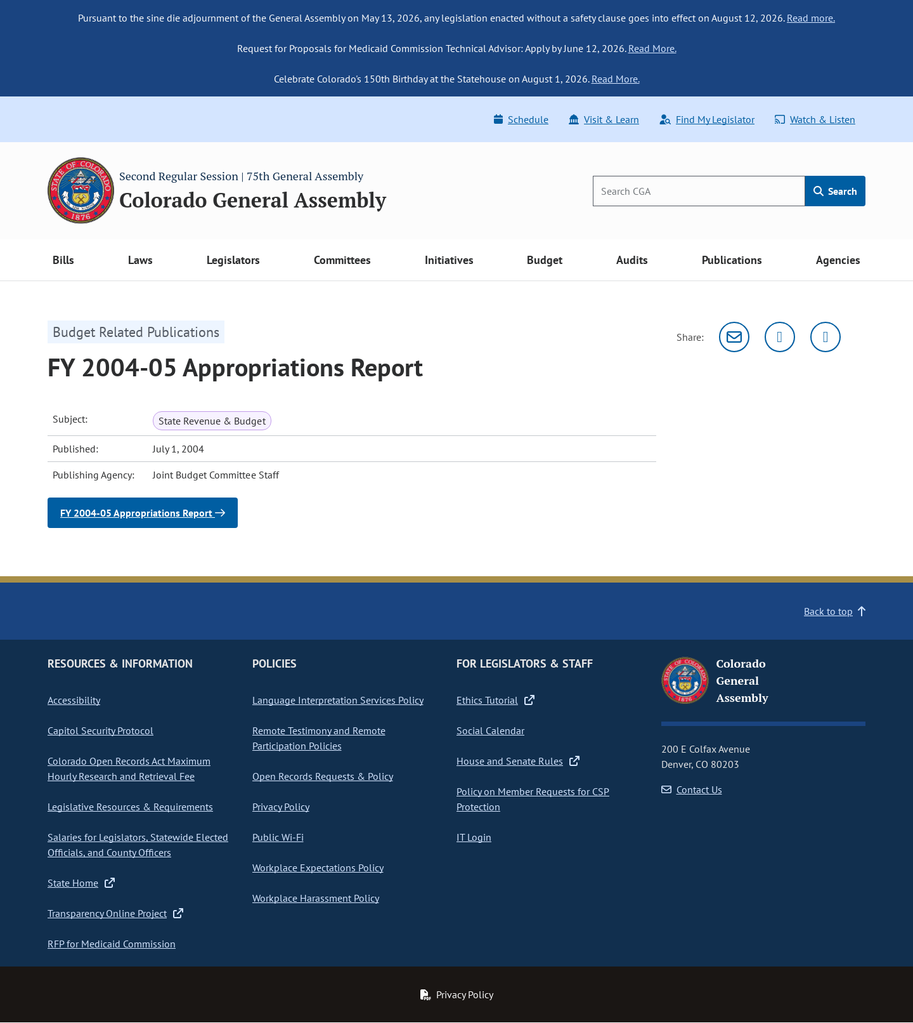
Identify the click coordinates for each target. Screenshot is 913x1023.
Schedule (521, 119)
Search (835, 191)
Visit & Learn (604, 119)
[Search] (699, 191)
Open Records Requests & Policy (322, 776)
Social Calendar (490, 730)
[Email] (734, 337)
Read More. (652, 48)
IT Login (473, 837)
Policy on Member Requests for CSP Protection (532, 799)
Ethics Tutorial (495, 700)
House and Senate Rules (518, 761)
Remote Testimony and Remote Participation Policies (318, 738)
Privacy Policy (280, 806)
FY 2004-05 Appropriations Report (142, 512)
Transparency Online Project (115, 913)
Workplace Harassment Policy (315, 898)
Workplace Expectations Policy (318, 867)
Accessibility (74, 700)
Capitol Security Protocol (100, 730)
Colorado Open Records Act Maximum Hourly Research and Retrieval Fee (129, 768)
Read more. (811, 17)
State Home (81, 882)
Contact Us (691, 789)
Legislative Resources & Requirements (130, 806)
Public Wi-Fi (278, 837)
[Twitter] (780, 337)
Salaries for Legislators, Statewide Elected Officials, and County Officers (138, 845)
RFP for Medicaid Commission (112, 943)
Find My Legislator (706, 119)
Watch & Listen (815, 119)
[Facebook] (825, 337)
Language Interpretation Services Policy (338, 700)
